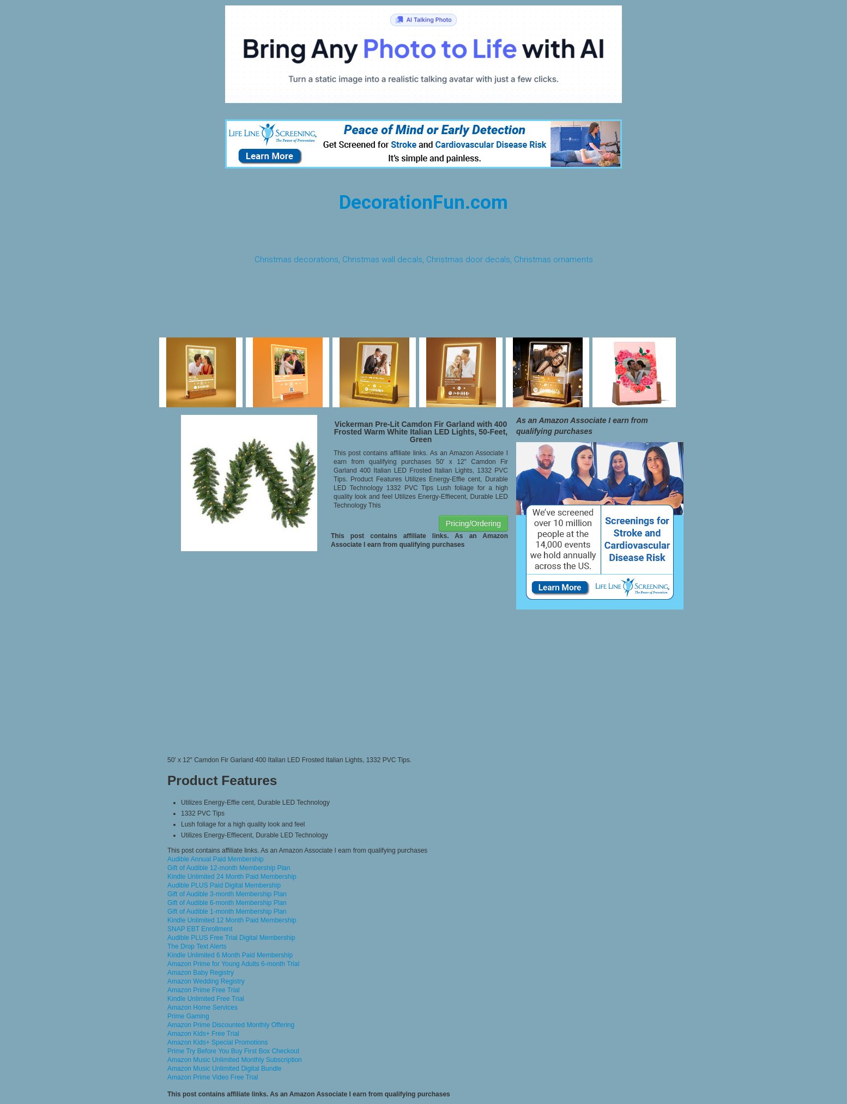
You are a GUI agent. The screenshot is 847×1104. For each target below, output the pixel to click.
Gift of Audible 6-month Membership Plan (227, 903)
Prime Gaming (188, 1016)
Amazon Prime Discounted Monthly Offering (230, 1025)
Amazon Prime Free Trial (203, 990)
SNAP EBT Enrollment (200, 929)
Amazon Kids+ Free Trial (203, 1033)
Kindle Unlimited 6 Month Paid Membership (230, 955)
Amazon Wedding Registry (206, 981)
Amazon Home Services (202, 1007)
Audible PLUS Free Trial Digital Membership (231, 938)
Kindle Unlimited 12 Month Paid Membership (232, 920)
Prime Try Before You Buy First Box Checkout (233, 1051)
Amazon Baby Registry (200, 972)
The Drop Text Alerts (197, 946)
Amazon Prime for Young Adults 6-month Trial (233, 964)
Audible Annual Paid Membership (215, 859)
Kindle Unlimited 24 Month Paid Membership (232, 876)
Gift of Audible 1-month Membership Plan (227, 911)
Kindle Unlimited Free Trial (205, 999)
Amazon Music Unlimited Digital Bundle (224, 1068)
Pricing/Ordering (473, 523)
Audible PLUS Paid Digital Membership (224, 885)
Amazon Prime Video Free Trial (212, 1077)
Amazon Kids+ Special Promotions (217, 1042)
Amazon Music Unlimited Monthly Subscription (234, 1060)
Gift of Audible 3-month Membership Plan (227, 894)
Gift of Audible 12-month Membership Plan (228, 868)
